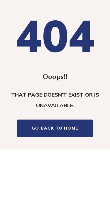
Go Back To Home (55, 128)
